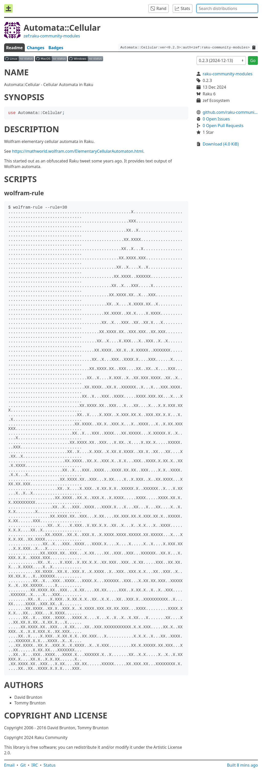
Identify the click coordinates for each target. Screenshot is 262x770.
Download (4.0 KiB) (221, 144)
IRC (34, 765)
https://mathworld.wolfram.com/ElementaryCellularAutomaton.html (77, 151)
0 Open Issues (216, 119)
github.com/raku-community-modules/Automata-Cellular (230, 112)
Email (9, 765)
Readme (14, 47)
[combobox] (227, 8)
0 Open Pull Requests (223, 125)
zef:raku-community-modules (52, 36)
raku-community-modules (227, 74)
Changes (35, 47)
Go (253, 60)
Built (242, 765)
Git (23, 765)
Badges (55, 47)
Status (49, 765)
